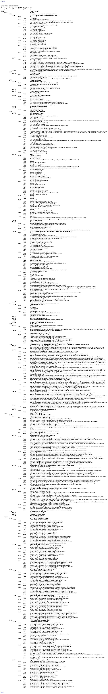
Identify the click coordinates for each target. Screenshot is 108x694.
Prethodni (3, 1)
